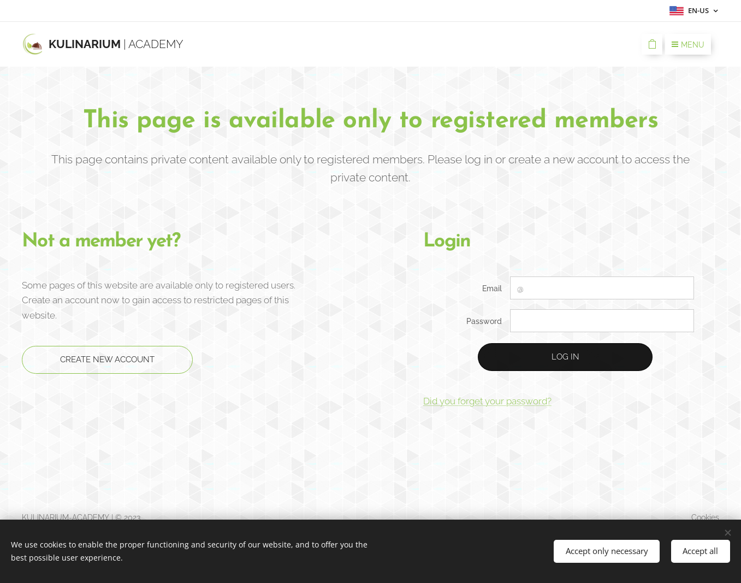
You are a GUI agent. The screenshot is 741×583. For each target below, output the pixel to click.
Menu (688, 44)
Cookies (705, 517)
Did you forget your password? (487, 401)
